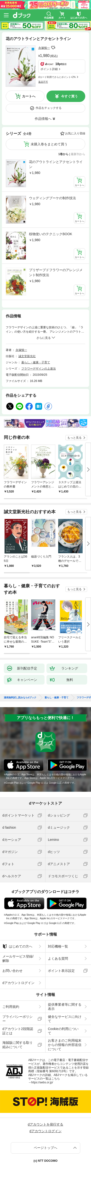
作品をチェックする (49, 108)
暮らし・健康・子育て (35, 362)
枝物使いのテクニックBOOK (50, 234)
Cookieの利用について (63, 1031)
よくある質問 (58, 958)
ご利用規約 (10, 1007)
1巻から (63, 154)
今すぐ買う (69, 96)
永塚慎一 (44, 48)
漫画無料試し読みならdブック (20, 697)
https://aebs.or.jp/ (42, 1082)
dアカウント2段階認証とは (17, 1031)
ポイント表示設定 (61, 971)
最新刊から (78, 154)
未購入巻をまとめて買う (49, 144)
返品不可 (43, 82)
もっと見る (74, 437)
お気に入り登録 (75, 133)
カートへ (28, 96)
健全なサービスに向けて (64, 1019)
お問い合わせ (12, 971)
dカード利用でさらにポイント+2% (57, 77)
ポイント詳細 (49, 69)
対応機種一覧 (58, 946)
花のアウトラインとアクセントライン (56, 164)
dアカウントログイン (18, 983)
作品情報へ (43, 119)
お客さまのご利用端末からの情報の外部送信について (64, 1045)
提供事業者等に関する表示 (64, 1007)
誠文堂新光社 (27, 356)
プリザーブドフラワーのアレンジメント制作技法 (56, 272)
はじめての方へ (17, 946)
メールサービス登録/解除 (18, 958)
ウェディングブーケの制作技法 (52, 198)
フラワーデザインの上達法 (38, 368)
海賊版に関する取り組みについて (17, 1045)
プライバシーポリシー (17, 1019)
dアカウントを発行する (45, 1124)
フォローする (53, 47)
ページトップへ (45, 1148)
